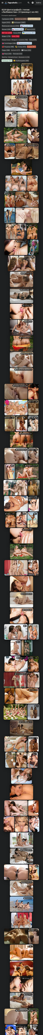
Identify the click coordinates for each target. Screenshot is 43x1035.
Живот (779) (6, 36)
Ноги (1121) (31, 29)
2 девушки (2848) (8, 19)
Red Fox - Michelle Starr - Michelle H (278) (15, 57)
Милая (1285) (6, 29)
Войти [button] (38, 3)
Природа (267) (7, 61)
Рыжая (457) (31, 47)
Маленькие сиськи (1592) (10, 26)
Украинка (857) (30, 33)
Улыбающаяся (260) (22, 61)
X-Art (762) (15, 36)
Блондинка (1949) (34, 19)
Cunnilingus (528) (10, 43)
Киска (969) (17, 33)
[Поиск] (29, 2)
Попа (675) (33, 40)
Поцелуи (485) (9, 47)
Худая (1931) (6, 22)
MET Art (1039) (7, 33)
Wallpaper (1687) (19, 22)
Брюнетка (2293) (21, 19)
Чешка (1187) (18, 29)
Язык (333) (7, 54)
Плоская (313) (17, 54)
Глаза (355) (27, 50)
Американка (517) (25, 43)
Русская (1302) (28, 26)
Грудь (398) (6, 50)
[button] (2, 2)
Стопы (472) (22, 47)
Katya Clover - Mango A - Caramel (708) (15, 40)
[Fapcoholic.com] (13, 2)
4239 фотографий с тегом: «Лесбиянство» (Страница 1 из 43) (20, 10)
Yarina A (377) (15, 50)
